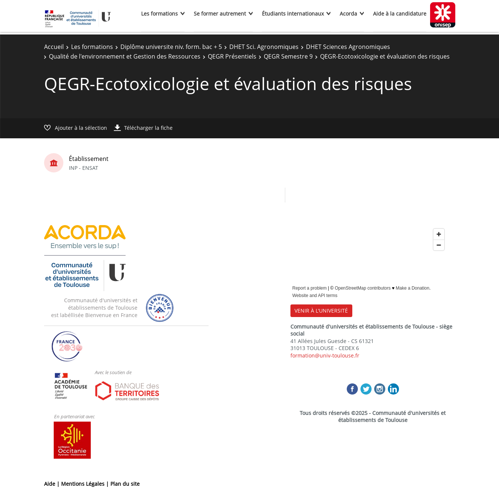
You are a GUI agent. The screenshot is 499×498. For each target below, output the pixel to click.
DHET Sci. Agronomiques (264, 47)
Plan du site (125, 483)
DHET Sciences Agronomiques (348, 47)
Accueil (54, 47)
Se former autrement (220, 13)
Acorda (348, 13)
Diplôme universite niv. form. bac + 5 (171, 47)
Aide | (52, 483)
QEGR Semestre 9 (288, 56)
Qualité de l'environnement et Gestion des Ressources (124, 56)
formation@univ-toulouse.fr (324, 355)
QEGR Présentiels (232, 56)
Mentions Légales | (85, 483)
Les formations (159, 13)
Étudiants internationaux (293, 13)
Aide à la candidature (399, 13)
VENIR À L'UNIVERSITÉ (321, 310)
